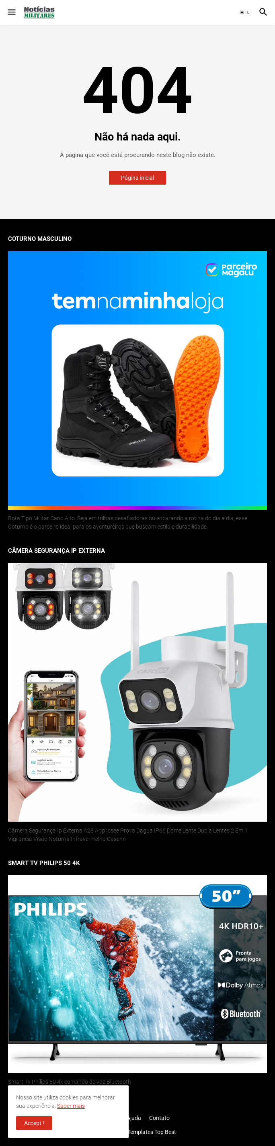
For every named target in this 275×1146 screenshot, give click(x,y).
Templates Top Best (151, 1132)
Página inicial (137, 178)
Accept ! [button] (34, 1123)
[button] (11, 12)
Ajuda (134, 1118)
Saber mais (71, 1106)
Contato (159, 1118)
